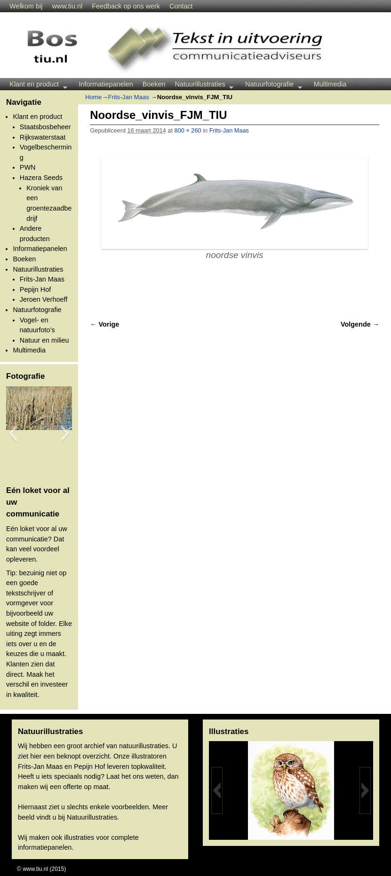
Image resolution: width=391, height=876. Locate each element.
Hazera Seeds (41, 177)
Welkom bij (25, 6)
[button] (12, 433)
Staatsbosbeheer (45, 127)
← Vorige (104, 324)
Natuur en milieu (44, 340)
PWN (28, 167)
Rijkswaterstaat (43, 137)
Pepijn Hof (35, 289)
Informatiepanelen (106, 84)
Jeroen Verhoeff (43, 299)
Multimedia (330, 84)
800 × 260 (188, 130)
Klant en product (36, 85)
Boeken (154, 84)
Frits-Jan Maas (42, 279)
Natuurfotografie (271, 85)
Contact (181, 6)
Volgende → (360, 324)
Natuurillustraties (202, 85)
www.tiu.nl (67, 6)
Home (93, 97)
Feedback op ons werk (126, 6)
